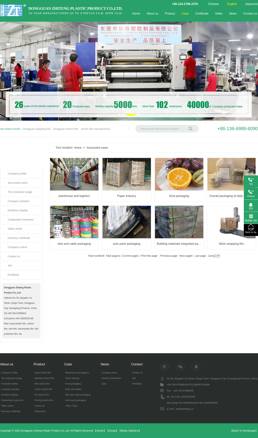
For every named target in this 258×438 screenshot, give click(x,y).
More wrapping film (231, 243)
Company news (109, 372)
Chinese (213, 4)
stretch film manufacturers (95, 128)
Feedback (13, 274)
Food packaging (73, 383)
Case (185, 13)
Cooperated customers (21, 219)
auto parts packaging (126, 243)
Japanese (251, 4)
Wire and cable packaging (78, 395)
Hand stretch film (42, 372)
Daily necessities (73, 389)
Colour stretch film (43, 389)
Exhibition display (18, 210)
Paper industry (126, 195)
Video (219, 13)
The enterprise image (20, 191)
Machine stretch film (44, 378)
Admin (100, 430)
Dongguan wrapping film (37, 128)
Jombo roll (39, 406)
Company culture (17, 247)
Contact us (250, 13)
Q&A (104, 383)
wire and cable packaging (74, 243)
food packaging (179, 195)
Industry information (111, 378)
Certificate (201, 13)
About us (152, 13)
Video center (15, 228)
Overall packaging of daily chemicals (232, 195)
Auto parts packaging (75, 400)
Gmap (112, 430)
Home (136, 13)
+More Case (71, 406)
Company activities (18, 201)
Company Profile (9, 372)
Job (10, 265)
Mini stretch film (42, 383)
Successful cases (18, 182)
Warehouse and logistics (77, 372)
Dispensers (39, 411)
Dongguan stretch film (65, 128)
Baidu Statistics (130, 430)
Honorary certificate (19, 237)
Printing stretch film (43, 400)
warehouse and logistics (74, 195)
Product (170, 13)
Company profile (17, 173)
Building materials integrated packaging (180, 243)
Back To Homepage (244, 430)
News (233, 13)
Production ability (9, 383)
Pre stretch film (41, 395)
